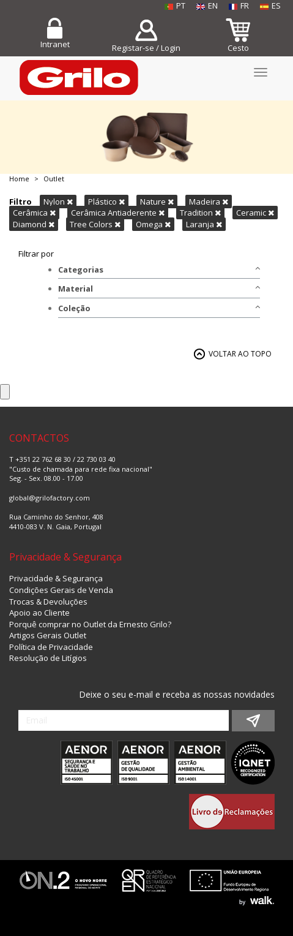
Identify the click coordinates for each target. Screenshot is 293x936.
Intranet (55, 44)
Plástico (106, 201)
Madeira (208, 201)
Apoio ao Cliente (39, 612)
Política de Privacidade (51, 646)
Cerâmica (34, 212)
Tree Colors (95, 224)
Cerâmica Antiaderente (118, 212)
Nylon (58, 201)
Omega (153, 224)
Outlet (53, 178)
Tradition (200, 212)
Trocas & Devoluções (48, 601)
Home (19, 178)
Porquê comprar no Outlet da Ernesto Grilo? (90, 624)
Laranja (204, 224)
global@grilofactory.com (49, 497)
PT (175, 5)
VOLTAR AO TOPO (240, 354)
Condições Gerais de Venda (61, 589)
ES (270, 5)
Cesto (238, 47)
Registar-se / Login (146, 47)
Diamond (33, 224)
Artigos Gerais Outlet (47, 635)
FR (239, 5)
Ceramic (255, 212)
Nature (157, 201)
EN (207, 5)
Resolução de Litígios (48, 657)
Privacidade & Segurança (56, 578)
